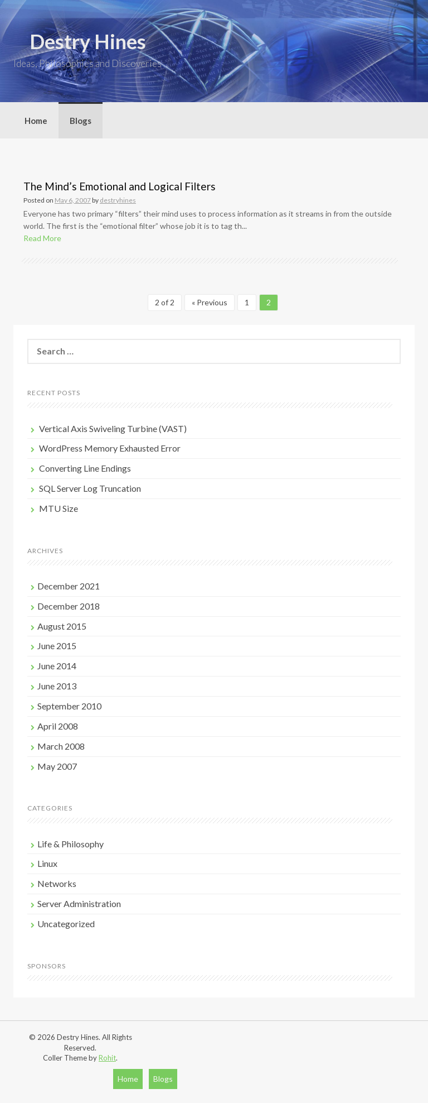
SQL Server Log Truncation (90, 488)
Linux (47, 863)
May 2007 (57, 766)
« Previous (209, 302)
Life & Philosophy (70, 843)
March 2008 (61, 746)
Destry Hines (88, 41)
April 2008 (57, 726)
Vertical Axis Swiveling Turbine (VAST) (113, 428)
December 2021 (68, 586)
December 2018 (68, 606)
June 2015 (56, 645)
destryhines (118, 200)
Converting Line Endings (85, 468)
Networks (56, 883)
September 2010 (69, 706)
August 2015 (61, 626)
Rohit (107, 1057)
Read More (42, 238)
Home (36, 121)
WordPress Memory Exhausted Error (110, 448)
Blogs (80, 121)
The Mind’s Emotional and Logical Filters (119, 186)
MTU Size (58, 508)
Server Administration (79, 903)
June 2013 (56, 685)
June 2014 (56, 665)
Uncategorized (66, 923)
